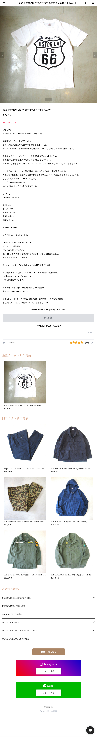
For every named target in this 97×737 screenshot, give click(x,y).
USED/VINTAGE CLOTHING (17, 598)
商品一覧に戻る (48, 651)
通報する (91, 332)
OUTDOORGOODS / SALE (15, 639)
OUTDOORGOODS (12, 622)
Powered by (48, 711)
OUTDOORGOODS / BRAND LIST (19, 631)
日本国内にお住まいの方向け (48, 326)
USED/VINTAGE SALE (13, 606)
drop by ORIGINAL (12, 614)
